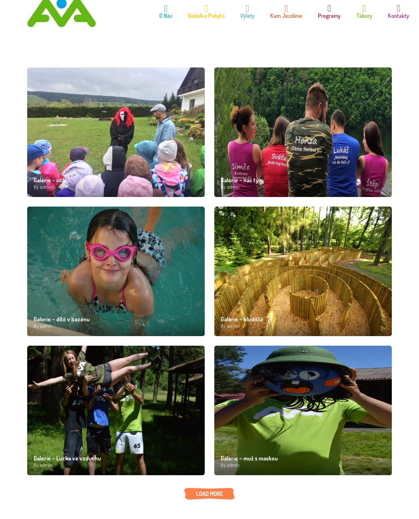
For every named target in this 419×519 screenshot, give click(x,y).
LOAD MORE (209, 493)
